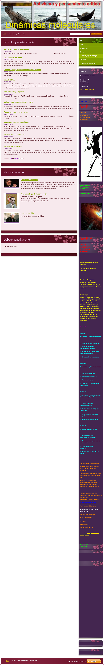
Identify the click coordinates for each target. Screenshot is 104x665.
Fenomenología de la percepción (34, 194)
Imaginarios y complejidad (14, 134)
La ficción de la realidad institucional (18, 102)
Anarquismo (84, 48)
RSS (7, 661)
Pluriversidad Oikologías (87, 63)
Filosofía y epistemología (88, 56)
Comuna (82, 52)
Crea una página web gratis (76, 661)
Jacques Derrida (27, 213)
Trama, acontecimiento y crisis (16, 112)
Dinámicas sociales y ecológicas (17, 122)
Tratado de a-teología (29, 180)
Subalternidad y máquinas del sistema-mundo (22, 70)
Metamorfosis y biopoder (14, 92)
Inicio (4, 34)
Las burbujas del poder (13, 57)
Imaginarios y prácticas (13, 146)
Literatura (83, 59)
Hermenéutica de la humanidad (16, 49)
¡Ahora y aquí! (9, 80)
